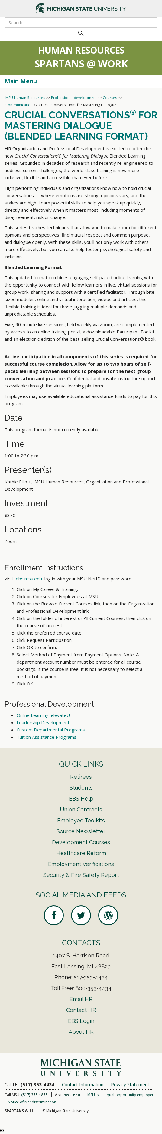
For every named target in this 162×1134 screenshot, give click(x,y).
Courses (110, 97)
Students (81, 787)
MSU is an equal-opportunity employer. (120, 1094)
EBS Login (81, 1021)
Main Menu (21, 81)
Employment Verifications (81, 864)
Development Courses (81, 842)
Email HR (81, 999)
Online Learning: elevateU (43, 715)
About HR (81, 1032)
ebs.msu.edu (29, 578)
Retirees (81, 777)
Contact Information (82, 1084)
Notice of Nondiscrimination (32, 1102)
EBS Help (81, 798)
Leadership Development (43, 722)
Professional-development (74, 97)
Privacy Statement (130, 1084)
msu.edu (71, 1094)
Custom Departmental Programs (51, 730)
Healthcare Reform (81, 853)
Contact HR (81, 1010)
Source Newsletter (81, 831)
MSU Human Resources (25, 97)
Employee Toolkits (81, 820)
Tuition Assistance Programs (46, 737)
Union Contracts (81, 809)
